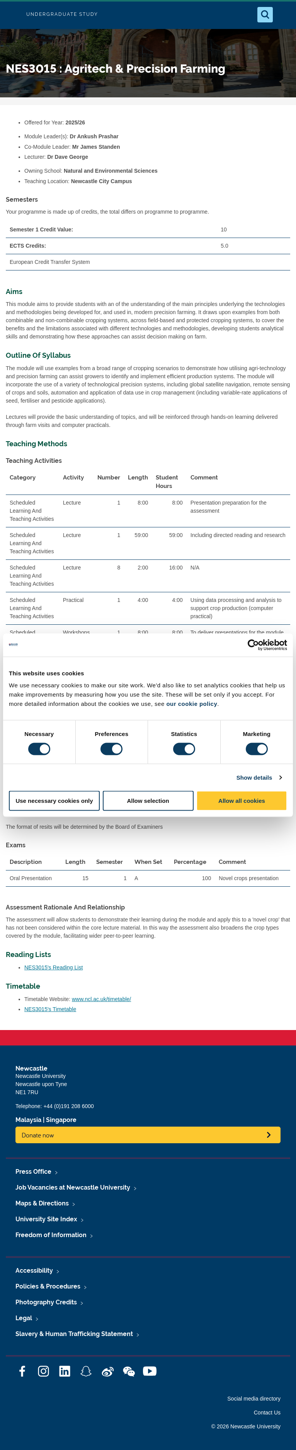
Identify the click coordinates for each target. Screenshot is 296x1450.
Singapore (61, 1120)
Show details (254, 777)
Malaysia (28, 1120)
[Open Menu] (283, 14)
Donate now (38, 1134)
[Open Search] (265, 14)
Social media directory (254, 1399)
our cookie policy (191, 703)
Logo (12, 14)
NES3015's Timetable (50, 1009)
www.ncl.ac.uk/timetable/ (101, 999)
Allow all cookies (241, 800)
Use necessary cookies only (54, 800)
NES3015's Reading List (53, 967)
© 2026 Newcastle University (246, 1426)
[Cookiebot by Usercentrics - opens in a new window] (253, 645)
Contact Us (267, 1412)
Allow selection (148, 800)
